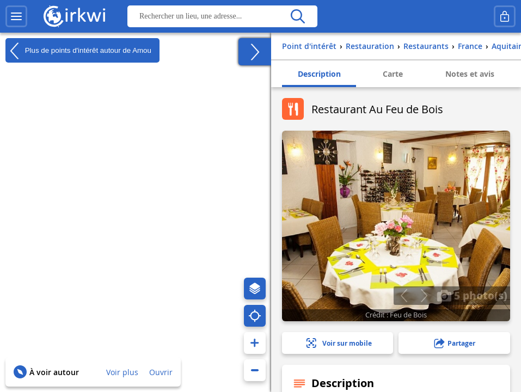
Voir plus (122, 372)
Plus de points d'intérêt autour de (78, 50)
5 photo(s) (472, 295)
